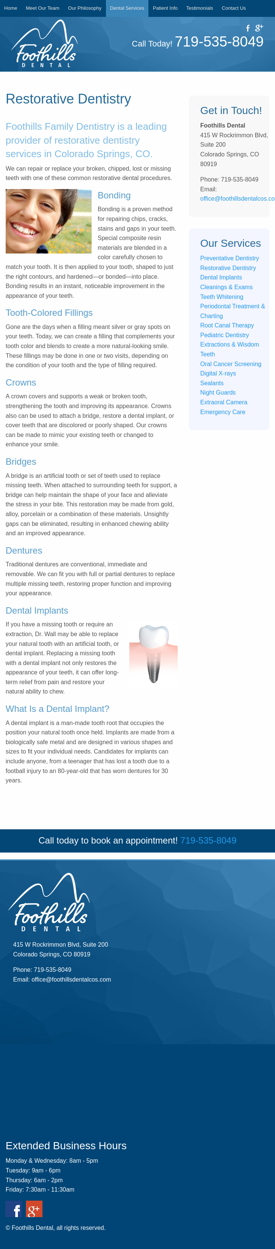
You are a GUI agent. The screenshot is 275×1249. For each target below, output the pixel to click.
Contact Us (234, 8)
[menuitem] (11, 8)
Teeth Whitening (221, 297)
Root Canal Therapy (227, 325)
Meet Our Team (42, 8)
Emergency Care (222, 412)
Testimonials (199, 8)
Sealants (212, 383)
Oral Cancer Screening (230, 364)
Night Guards (218, 392)
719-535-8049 (219, 42)
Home (10, 8)
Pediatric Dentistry (224, 335)
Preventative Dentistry (229, 258)
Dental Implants (221, 277)
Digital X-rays (218, 373)
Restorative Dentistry (228, 268)
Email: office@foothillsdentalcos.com (62, 979)
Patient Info (165, 8)
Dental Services (127, 8)
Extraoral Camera (223, 402)
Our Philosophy (84, 8)
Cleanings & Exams (226, 287)
